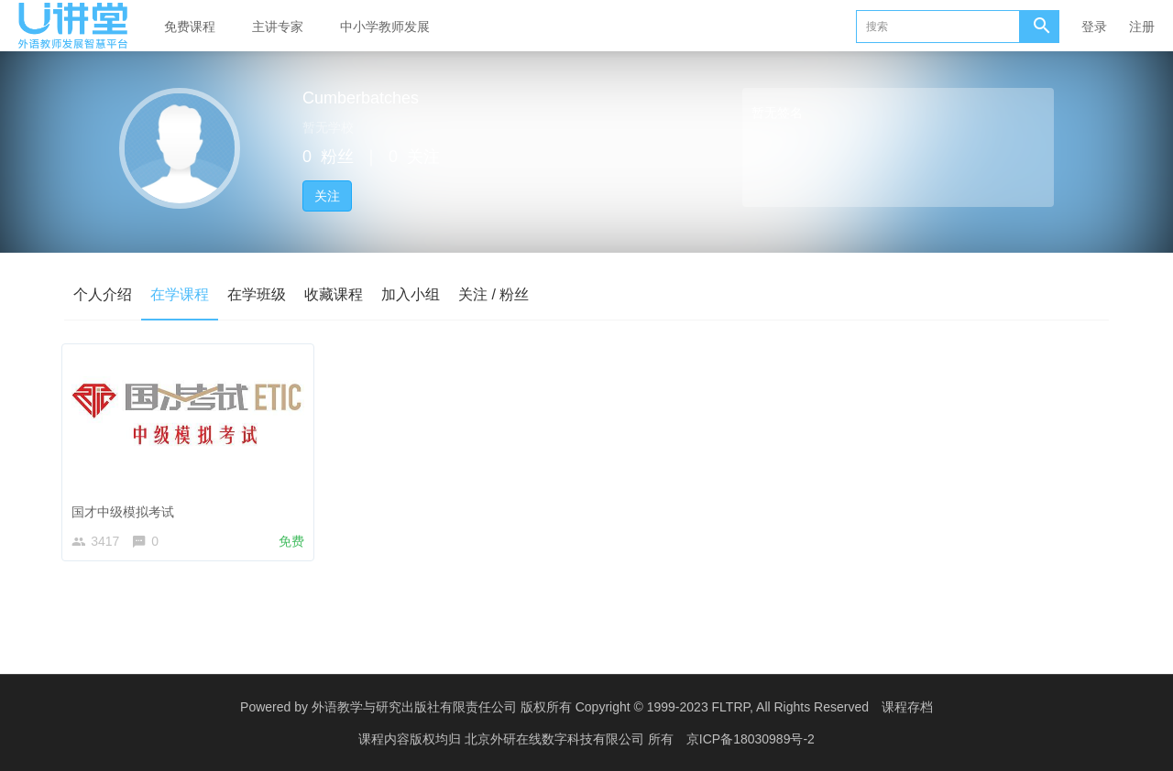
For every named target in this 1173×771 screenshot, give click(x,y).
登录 (1094, 26)
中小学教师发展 (385, 26)
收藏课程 (333, 294)
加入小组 (410, 294)
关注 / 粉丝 (493, 294)
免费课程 (189, 26)
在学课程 (179, 294)
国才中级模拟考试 (127, 507)
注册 (1142, 26)
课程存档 (907, 707)
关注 (327, 196)
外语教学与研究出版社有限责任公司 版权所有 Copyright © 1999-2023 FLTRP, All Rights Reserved (590, 707)
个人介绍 (102, 294)
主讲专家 (277, 26)
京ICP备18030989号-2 (750, 739)
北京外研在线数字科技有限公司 (556, 739)
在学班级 (256, 294)
